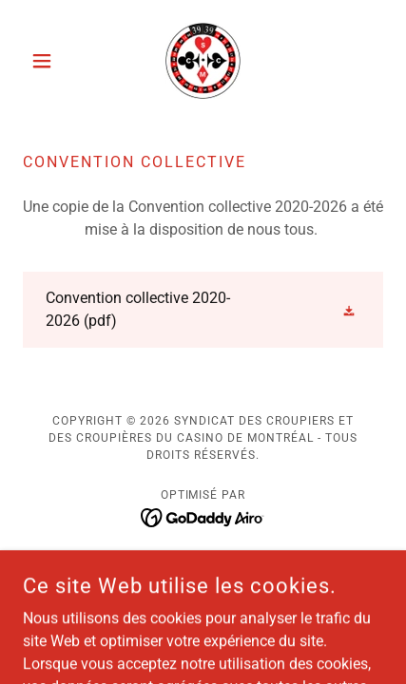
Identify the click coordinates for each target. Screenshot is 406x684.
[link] (203, 61)
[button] (50, 61)
